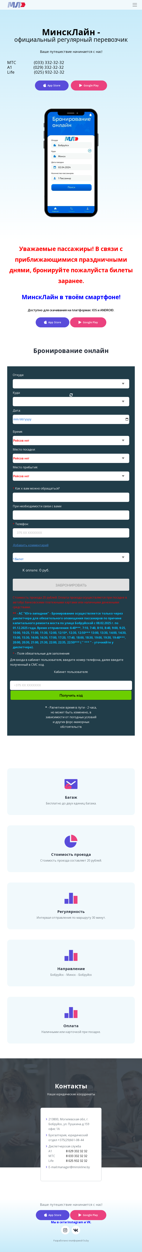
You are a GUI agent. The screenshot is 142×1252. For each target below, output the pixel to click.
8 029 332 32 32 (76, 1151)
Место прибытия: (25, 467)
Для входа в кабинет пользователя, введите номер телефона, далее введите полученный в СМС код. (66, 662)
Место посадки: (24, 449)
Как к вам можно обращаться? (36, 488)
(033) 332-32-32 (49, 62)
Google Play (91, 85)
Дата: (17, 410)
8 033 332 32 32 (76, 1156)
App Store (54, 85)
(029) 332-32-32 (48, 67)
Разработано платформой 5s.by (71, 1240)
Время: (18, 432)
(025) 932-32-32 (49, 72)
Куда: (16, 393)
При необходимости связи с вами (37, 506)
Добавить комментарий (30, 545)
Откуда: (18, 375)
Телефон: (20, 524)
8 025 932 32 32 (76, 1161)
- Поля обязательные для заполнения (41, 653)
